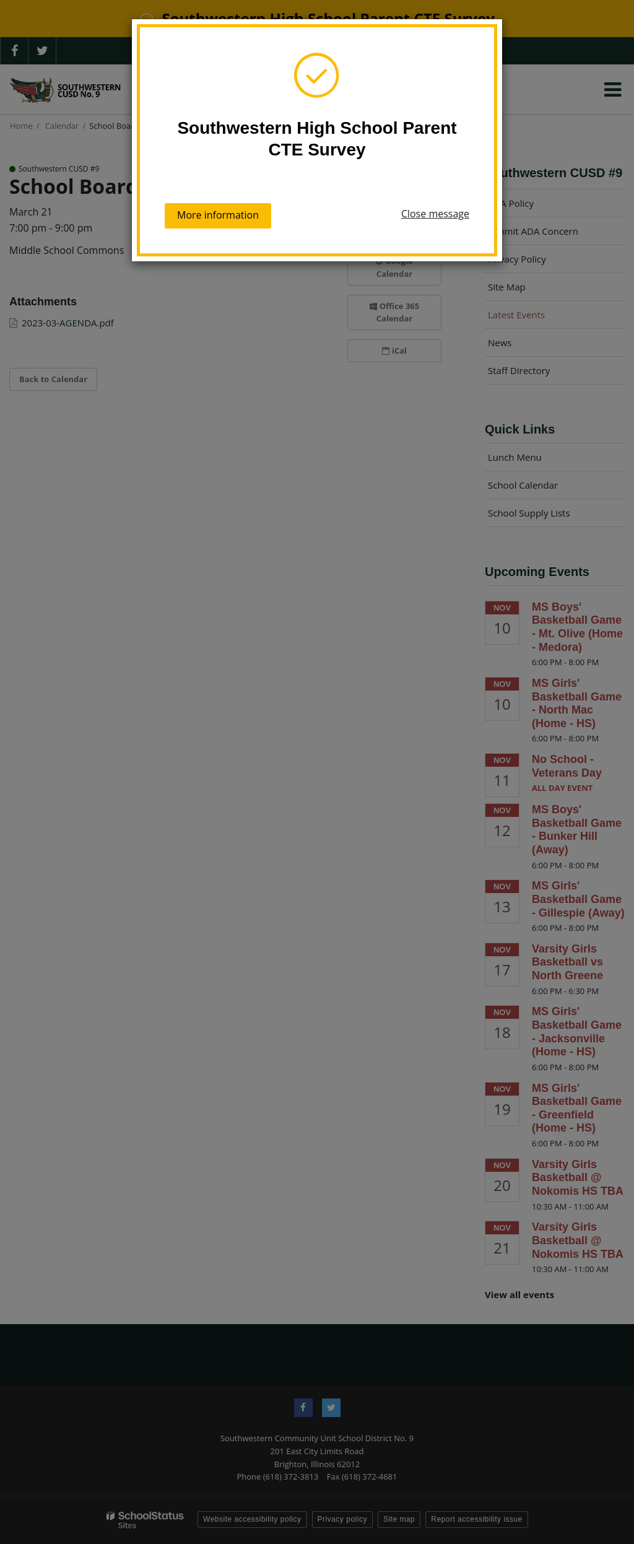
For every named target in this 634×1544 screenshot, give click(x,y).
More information (218, 215)
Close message (435, 213)
